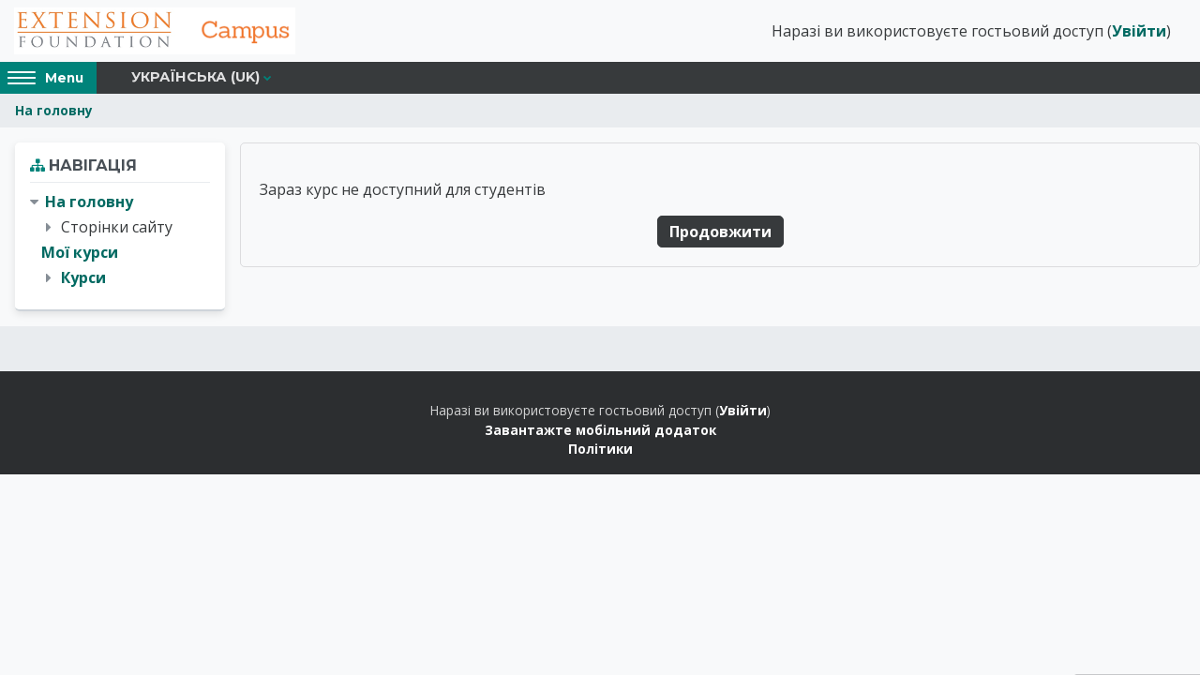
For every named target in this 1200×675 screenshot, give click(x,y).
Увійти (1139, 31)
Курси (83, 277)
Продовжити (720, 231)
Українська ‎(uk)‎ (195, 76)
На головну (54, 110)
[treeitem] (120, 240)
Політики (600, 449)
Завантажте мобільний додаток (600, 430)
